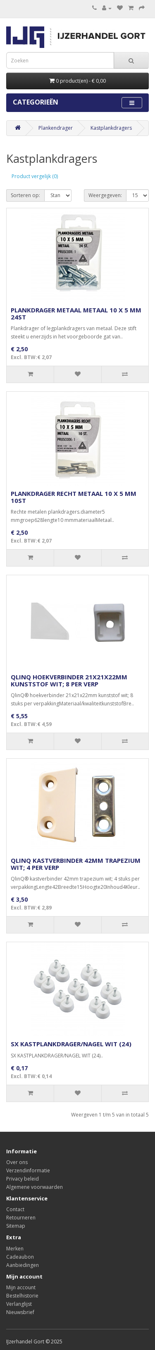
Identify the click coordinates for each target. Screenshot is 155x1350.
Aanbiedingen (22, 1265)
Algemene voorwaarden (34, 1186)
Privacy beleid (22, 1178)
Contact (15, 1209)
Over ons (17, 1162)
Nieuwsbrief (20, 1312)
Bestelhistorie (22, 1295)
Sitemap (15, 1225)
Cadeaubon (20, 1256)
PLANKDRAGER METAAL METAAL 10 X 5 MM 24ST (76, 313)
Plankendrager (55, 127)
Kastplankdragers (111, 127)
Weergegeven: (105, 195)
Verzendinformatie (28, 1170)
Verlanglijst (19, 1303)
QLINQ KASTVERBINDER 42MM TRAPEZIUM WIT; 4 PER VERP (76, 863)
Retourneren (21, 1217)
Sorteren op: (25, 195)
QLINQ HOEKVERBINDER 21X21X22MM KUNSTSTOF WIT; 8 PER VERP (69, 680)
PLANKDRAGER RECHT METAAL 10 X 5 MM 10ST (73, 497)
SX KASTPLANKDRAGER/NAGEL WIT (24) (71, 1044)
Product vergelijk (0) (35, 176)
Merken (15, 1248)
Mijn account (21, 1287)
